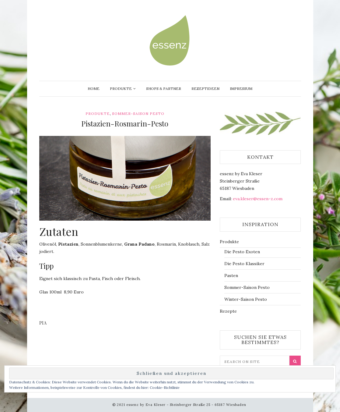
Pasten (231, 275)
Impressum (241, 88)
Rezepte (228, 311)
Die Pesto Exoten (242, 251)
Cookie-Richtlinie (165, 387)
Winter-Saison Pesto (245, 299)
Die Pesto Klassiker (244, 263)
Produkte (121, 88)
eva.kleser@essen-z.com (257, 198)
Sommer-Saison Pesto (138, 113)
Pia (43, 323)
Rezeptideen (205, 88)
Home (94, 88)
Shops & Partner (163, 88)
